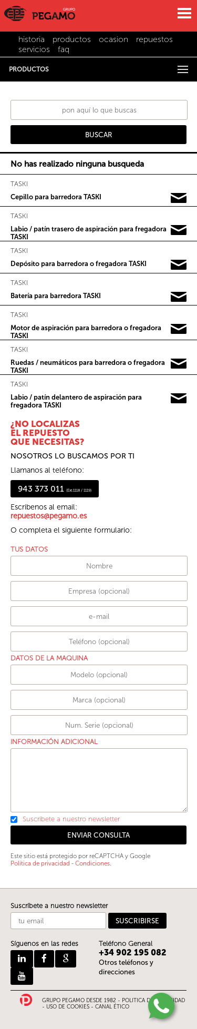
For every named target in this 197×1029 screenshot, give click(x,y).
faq (63, 49)
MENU (184, 13)
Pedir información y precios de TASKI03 (178, 265)
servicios (34, 49)
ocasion (113, 39)
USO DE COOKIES (67, 1007)
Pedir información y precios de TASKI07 (178, 398)
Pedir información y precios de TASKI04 (178, 297)
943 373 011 (54, 489)
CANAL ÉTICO (112, 1007)
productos (72, 39)
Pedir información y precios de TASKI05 (178, 329)
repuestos (154, 39)
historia (31, 39)
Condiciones (92, 863)
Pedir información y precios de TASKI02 (178, 230)
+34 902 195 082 (133, 952)
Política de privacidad (40, 863)
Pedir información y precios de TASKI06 (178, 364)
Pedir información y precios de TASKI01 (178, 198)
